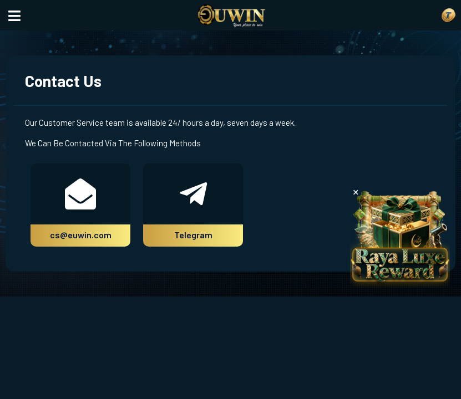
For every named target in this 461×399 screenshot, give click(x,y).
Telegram (193, 234)
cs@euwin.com (81, 234)
